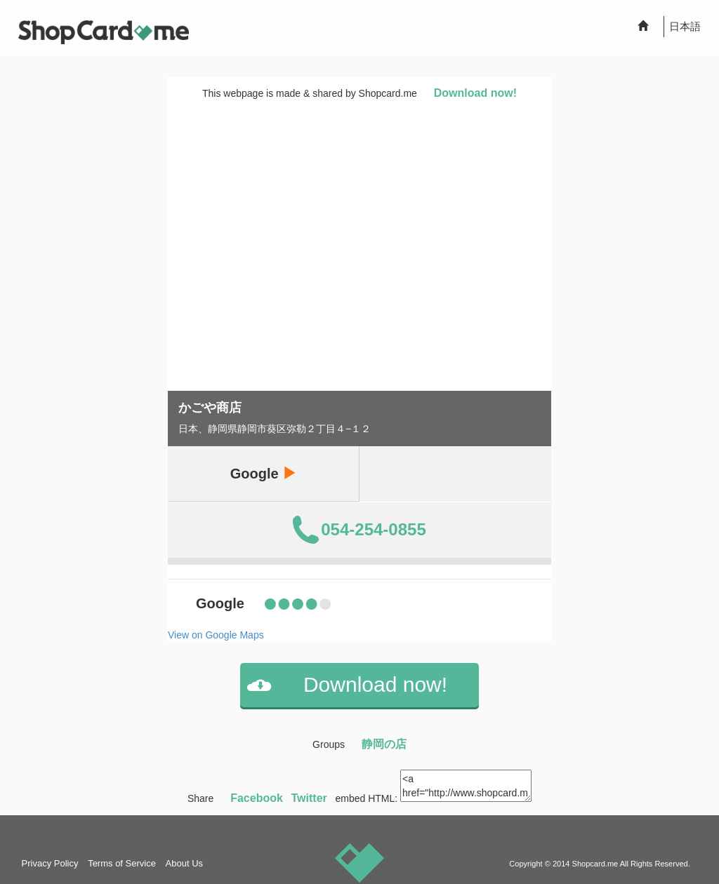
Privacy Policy (50, 863)
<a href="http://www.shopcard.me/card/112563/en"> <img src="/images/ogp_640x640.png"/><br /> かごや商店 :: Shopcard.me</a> (466, 786)
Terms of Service (122, 863)
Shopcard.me (595, 863)
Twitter (309, 798)
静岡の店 (384, 744)
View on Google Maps (216, 635)
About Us (184, 863)
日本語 (685, 26)
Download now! (475, 93)
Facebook (256, 798)
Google (263, 473)
